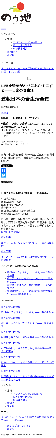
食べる (4, 68)
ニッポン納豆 (13, 71)
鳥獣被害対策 (20, 48)
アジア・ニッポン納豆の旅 (27, 42)
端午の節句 (33, 68)
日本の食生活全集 (22, 45)
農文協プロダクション (19, 425)
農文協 (10, 429)
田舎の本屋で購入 (10, 232)
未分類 (10, 55)
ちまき (23, 68)
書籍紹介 (12, 51)
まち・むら (14, 68)
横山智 (43, 68)
